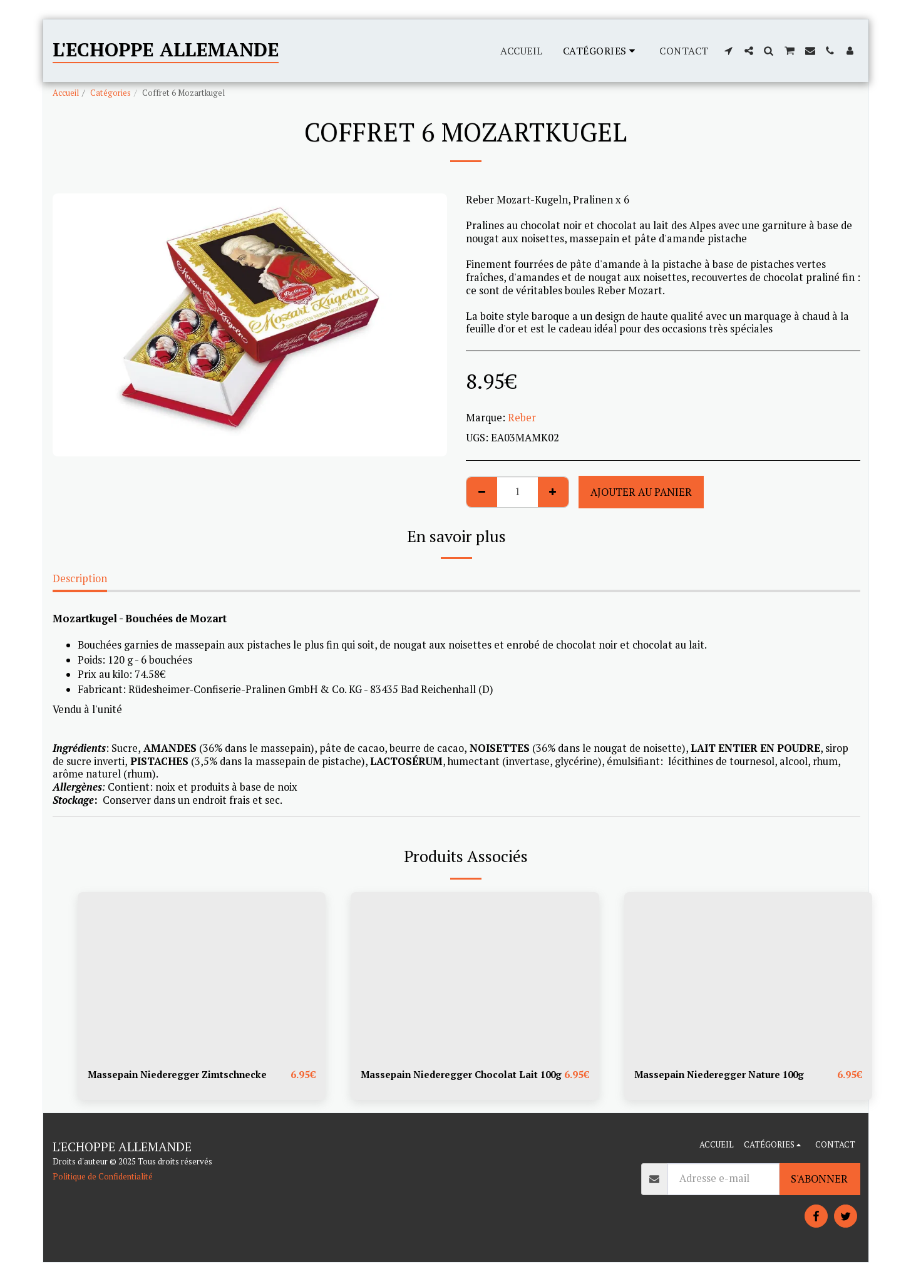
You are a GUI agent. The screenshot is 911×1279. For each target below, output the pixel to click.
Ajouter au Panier (641, 492)
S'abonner (819, 1195)
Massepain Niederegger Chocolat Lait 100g (454, 1082)
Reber (522, 417)
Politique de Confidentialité (103, 1192)
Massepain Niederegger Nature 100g (724, 1075)
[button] (728, 51)
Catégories (110, 92)
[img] (202, 974)
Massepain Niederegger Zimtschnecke (181, 1075)
